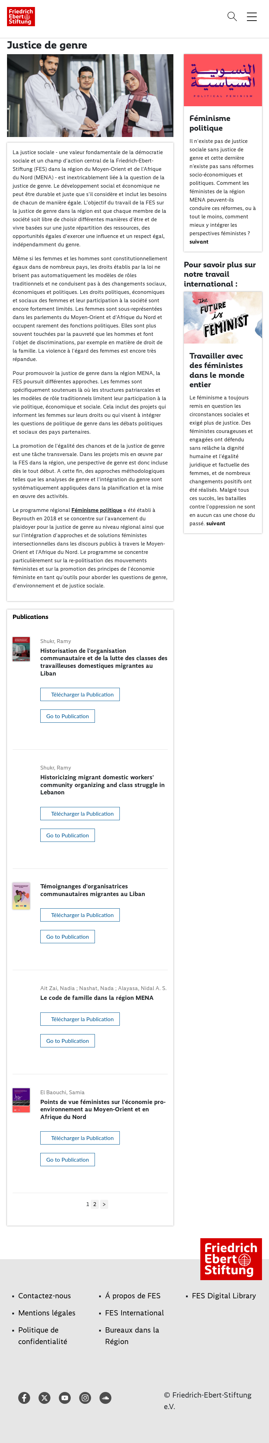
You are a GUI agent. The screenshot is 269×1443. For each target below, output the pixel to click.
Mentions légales (47, 1313)
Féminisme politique (96, 510)
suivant (198, 241)
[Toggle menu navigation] (252, 16)
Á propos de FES (133, 1295)
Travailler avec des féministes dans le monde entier (216, 370)
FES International (134, 1313)
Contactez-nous (44, 1295)
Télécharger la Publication (82, 694)
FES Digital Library (224, 1295)
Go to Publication (67, 716)
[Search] (233, 16)
